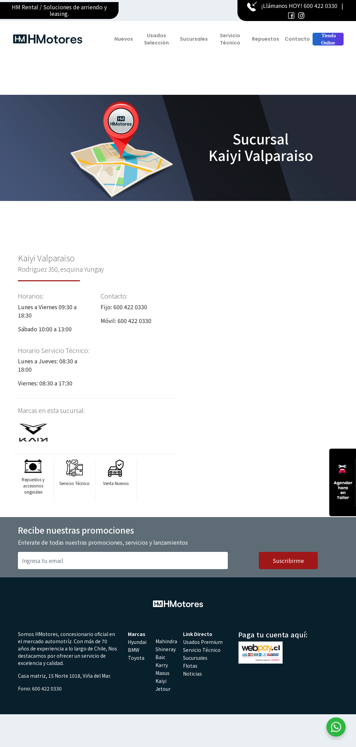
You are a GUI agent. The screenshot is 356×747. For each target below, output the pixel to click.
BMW (133, 649)
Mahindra (166, 641)
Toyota (136, 657)
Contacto (297, 39)
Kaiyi (160, 680)
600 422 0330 (320, 5)
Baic (160, 657)
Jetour (163, 688)
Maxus (162, 672)
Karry (161, 665)
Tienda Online (328, 39)
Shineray (165, 649)
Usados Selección (156, 39)
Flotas (190, 665)
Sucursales (194, 39)
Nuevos (123, 39)
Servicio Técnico (230, 39)
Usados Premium (203, 641)
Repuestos (265, 39)
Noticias (192, 673)
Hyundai (137, 641)
